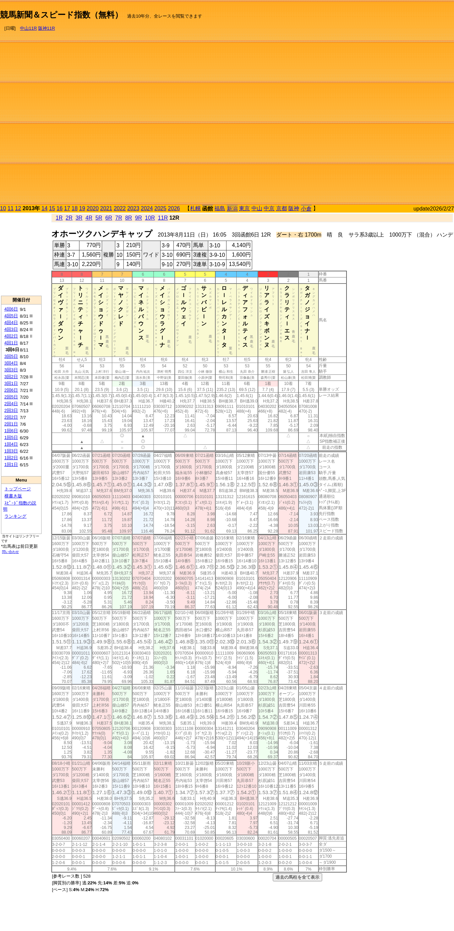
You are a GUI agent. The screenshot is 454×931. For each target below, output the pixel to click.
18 (75, 208)
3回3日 (11, 369)
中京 (269, 208)
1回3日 (11, 451)
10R (150, 218)
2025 (160, 208)
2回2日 (11, 417)
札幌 (195, 208)
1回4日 (11, 444)
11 (10, 208)
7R (118, 218)
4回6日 (11, 309)
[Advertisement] (425, 103)
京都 (281, 208)
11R (163, 218)
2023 (133, 208)
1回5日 (11, 437)
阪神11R (46, 28)
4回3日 (11, 329)
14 (45, 208)
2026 (174, 208)
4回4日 (11, 322)
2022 (120, 208)
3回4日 (11, 363)
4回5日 (11, 315)
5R (98, 218)
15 (52, 208)
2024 (147, 208)
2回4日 (11, 403)
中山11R (28, 28)
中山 (257, 208)
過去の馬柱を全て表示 (297, 877)
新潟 (232, 209)
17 (67, 208)
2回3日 (11, 410)
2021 (106, 208)
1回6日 (11, 430)
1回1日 (11, 464)
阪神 (293, 208)
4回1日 (11, 342)
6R (108, 218)
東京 (244, 208)
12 (18, 208)
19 (82, 208)
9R (138, 218)
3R (78, 218)
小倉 (306, 209)
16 (59, 208)
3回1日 (11, 383)
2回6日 (11, 390)
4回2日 (11, 336)
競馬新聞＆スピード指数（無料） (61, 14)
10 (3, 208)
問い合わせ (10, 552)
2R (69, 218)
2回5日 (11, 396)
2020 (93, 208)
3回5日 (11, 356)
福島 (219, 208)
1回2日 (11, 457)
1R (59, 218)
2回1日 (11, 423)
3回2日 (11, 376)
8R (128, 218)
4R (89, 218)
